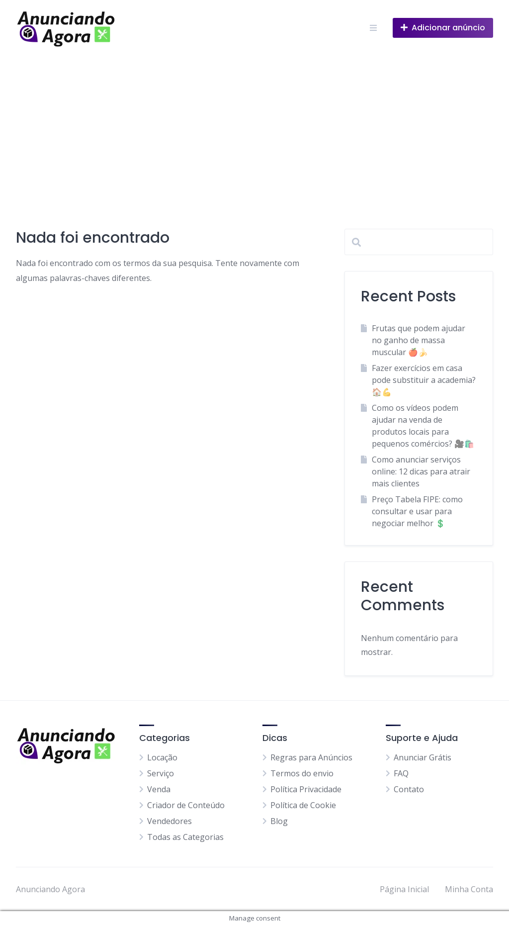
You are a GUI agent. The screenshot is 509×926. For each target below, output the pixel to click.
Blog (279, 821)
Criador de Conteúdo (186, 805)
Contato (409, 789)
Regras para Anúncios (311, 757)
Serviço (160, 773)
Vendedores (169, 821)
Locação (162, 757)
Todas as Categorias (185, 837)
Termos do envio (302, 773)
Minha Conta (469, 889)
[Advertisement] (254, 130)
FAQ (401, 773)
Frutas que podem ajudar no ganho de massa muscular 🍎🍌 (418, 340)
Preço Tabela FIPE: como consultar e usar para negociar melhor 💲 (417, 511)
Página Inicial (404, 889)
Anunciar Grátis (422, 757)
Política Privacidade (305, 789)
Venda (158, 789)
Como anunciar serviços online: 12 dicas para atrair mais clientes (421, 471)
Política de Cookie (303, 805)
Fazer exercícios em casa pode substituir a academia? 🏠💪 (424, 380)
